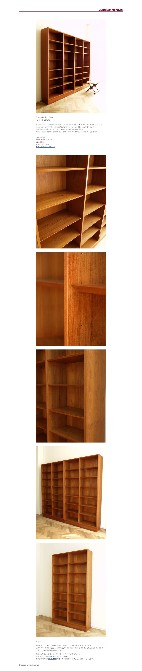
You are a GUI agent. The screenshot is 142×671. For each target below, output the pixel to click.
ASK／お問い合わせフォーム (45, 147)
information (52, 659)
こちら (72, 645)
